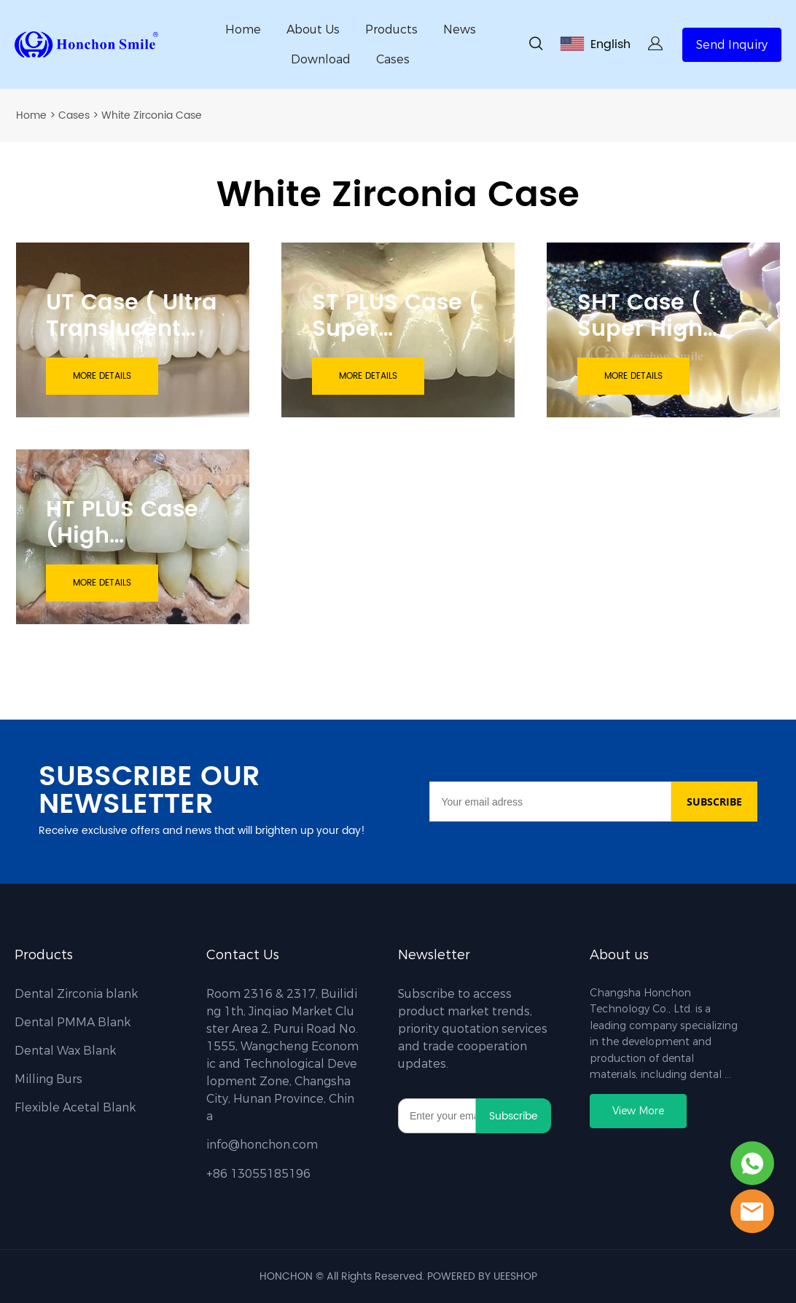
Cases (393, 59)
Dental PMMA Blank (72, 1022)
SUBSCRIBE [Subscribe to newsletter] (714, 801)
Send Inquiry (732, 44)
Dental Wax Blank (65, 1050)
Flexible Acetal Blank (75, 1107)
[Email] (550, 802)
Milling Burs (48, 1079)
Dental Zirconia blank (76, 993)
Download (321, 59)
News (459, 29)
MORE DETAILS (102, 376)
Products (391, 29)
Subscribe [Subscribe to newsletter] (513, 1116)
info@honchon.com (262, 1144)
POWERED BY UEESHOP (482, 1276)
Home (243, 29)
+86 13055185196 (258, 1173)
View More (638, 1111)
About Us (313, 29)
